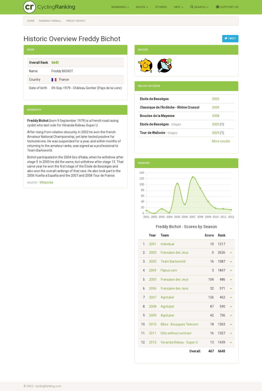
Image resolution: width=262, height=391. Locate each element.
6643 (55, 62)
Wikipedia (46, 182)
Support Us (226, 7)
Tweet (230, 38)
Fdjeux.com (169, 270)
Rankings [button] (120, 7)
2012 (152, 342)
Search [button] (199, 7)
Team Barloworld (173, 261)
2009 (215, 107)
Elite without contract (176, 333)
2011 (152, 333)
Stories (161, 7)
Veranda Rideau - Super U (179, 342)
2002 (152, 252)
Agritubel (167, 297)
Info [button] (178, 7)
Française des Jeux (174, 279)
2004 (152, 270)
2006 (152, 288)
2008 (215, 116)
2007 (152, 297)
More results (221, 141)
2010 (152, 324)
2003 (152, 261)
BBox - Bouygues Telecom (179, 324)
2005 (215, 99)
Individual (167, 244)
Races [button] (142, 7)
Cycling (56, 6)
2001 (152, 244)
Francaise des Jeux (174, 252)
